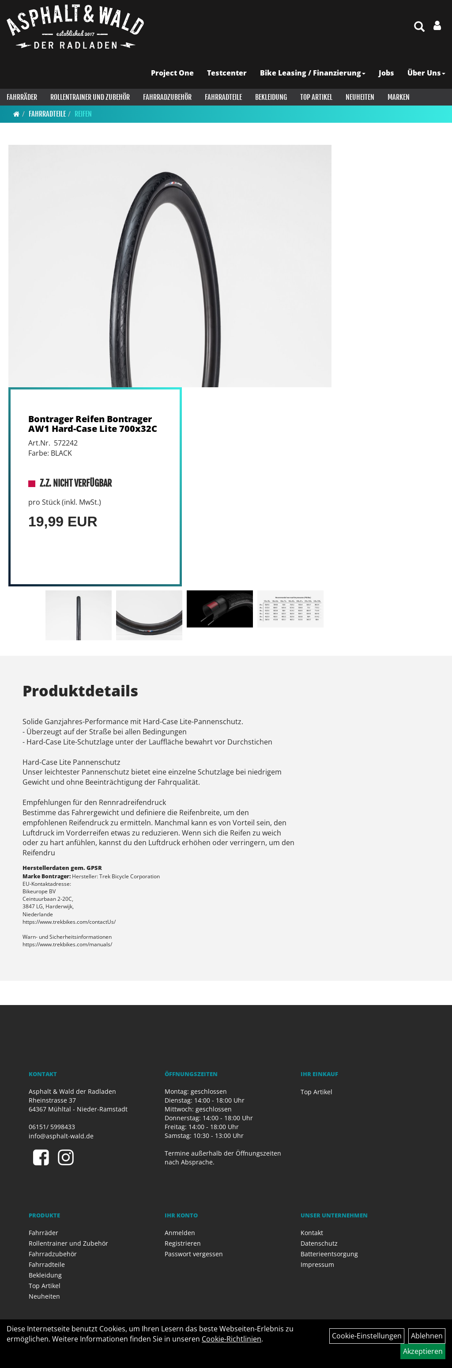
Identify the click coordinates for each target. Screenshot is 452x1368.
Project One (172, 73)
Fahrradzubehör (167, 97)
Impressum (317, 1264)
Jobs (386, 73)
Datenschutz (319, 1243)
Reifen (83, 114)
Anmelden (180, 1232)
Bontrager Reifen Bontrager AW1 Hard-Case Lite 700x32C (92, 424)
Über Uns (426, 73)
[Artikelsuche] (419, 27)
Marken (399, 97)
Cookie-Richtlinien (231, 1339)
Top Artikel (316, 97)
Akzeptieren (423, 1351)
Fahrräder (22, 97)
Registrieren (183, 1243)
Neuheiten (360, 97)
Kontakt (312, 1232)
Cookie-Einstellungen (367, 1336)
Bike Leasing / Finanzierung (312, 73)
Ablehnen (427, 1336)
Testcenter (227, 73)
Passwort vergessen (194, 1254)
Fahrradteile (223, 97)
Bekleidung (271, 97)
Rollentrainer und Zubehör (90, 97)
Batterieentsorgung (329, 1254)
